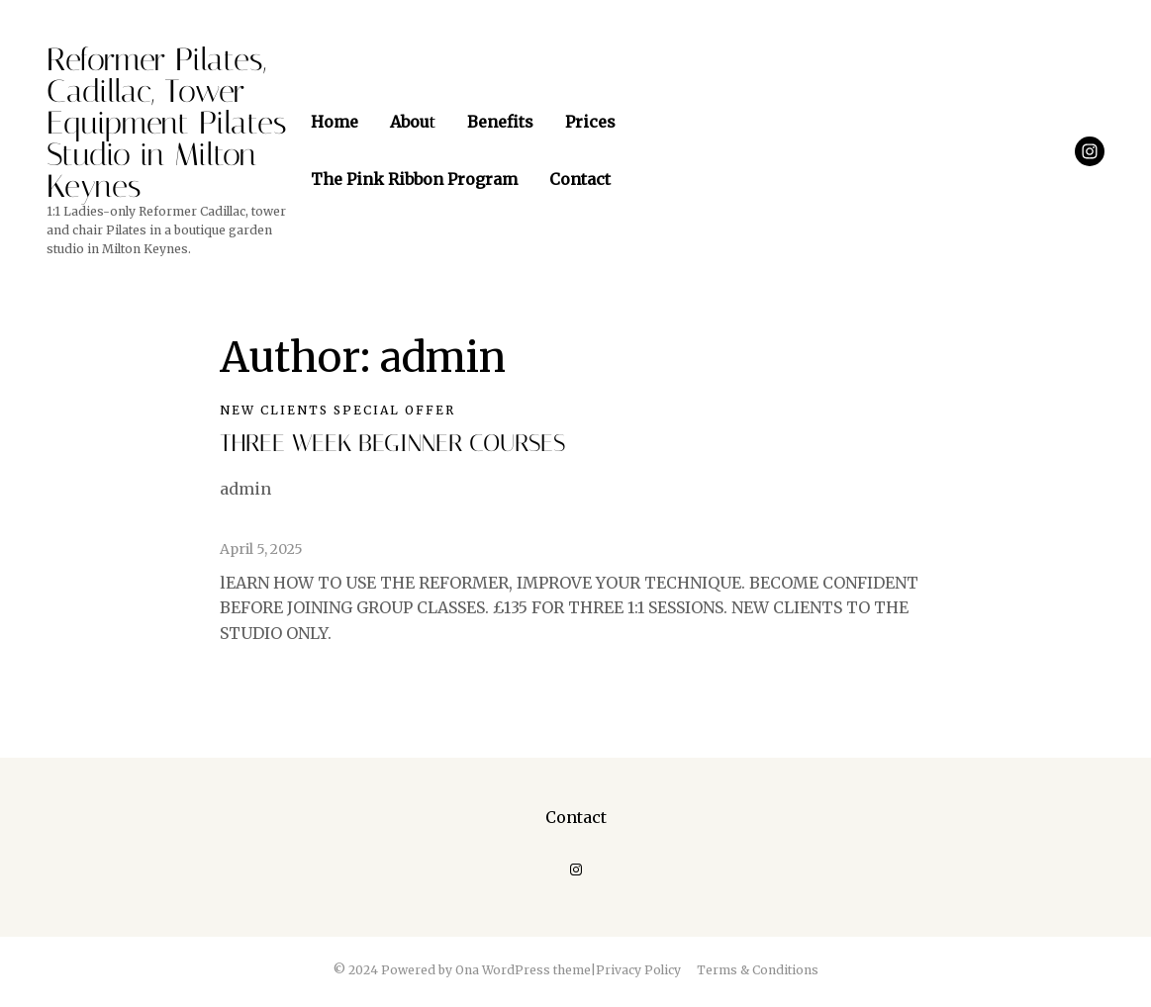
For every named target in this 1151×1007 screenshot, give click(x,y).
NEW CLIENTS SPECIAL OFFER (337, 410)
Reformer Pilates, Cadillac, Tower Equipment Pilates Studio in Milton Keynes (167, 123)
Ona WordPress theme (523, 969)
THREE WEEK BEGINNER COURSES (392, 443)
